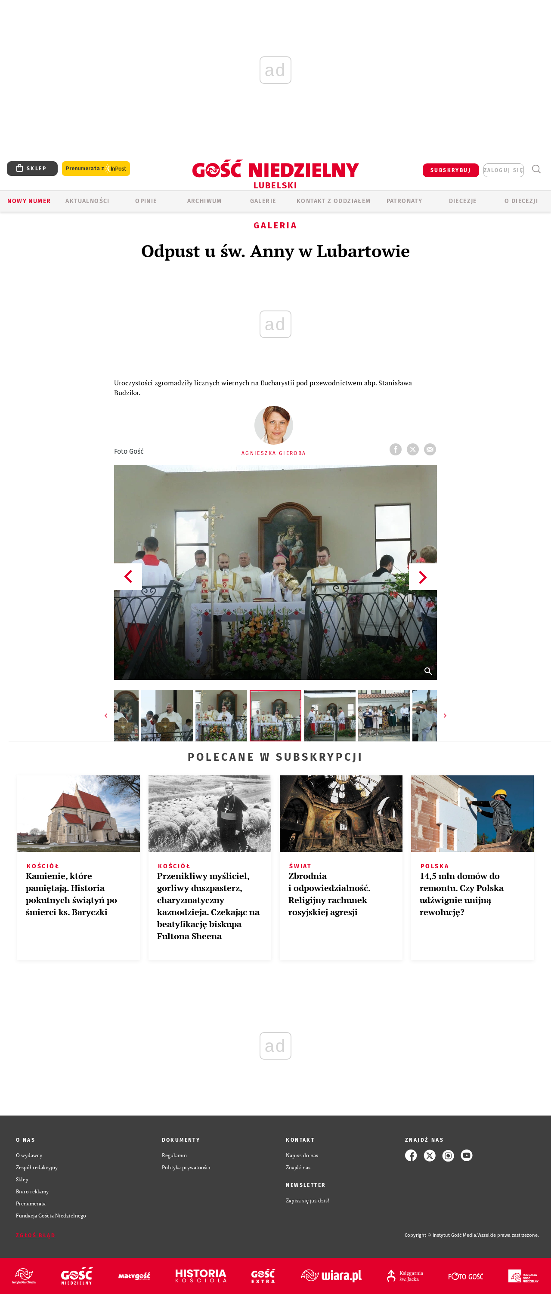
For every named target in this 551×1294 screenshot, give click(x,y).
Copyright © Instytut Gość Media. (441, 1235)
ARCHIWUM (204, 201)
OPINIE (146, 201)
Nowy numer (29, 201)
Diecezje (463, 201)
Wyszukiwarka (536, 169)
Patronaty (405, 201)
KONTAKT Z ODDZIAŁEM (334, 201)
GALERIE (263, 201)
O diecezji (521, 201)
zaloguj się (503, 170)
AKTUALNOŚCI (87, 201)
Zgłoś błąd (36, 1236)
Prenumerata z (96, 169)
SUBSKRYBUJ (450, 170)
